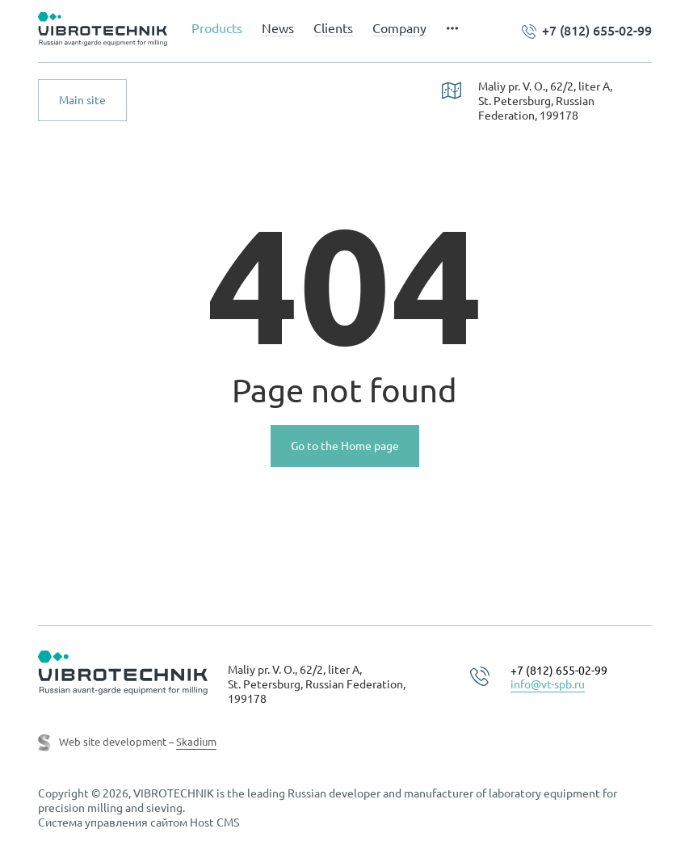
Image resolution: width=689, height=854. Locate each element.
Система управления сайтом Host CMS (138, 822)
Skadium (196, 741)
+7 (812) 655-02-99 (597, 30)
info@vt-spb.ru (547, 684)
